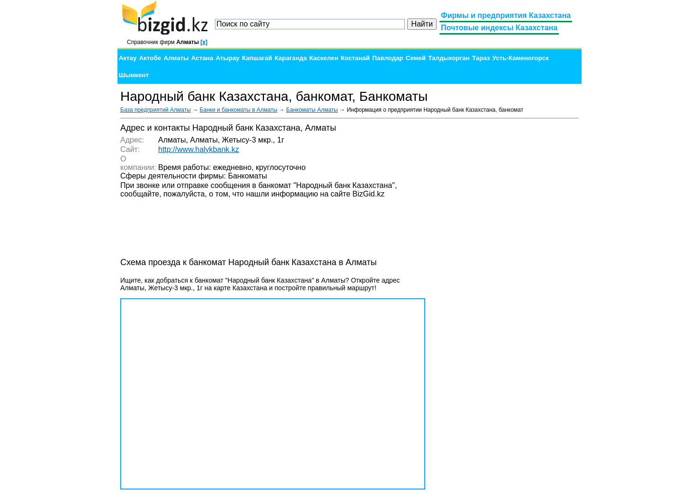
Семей (416, 58)
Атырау (227, 58)
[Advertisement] (508, 265)
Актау (128, 58)
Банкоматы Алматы (312, 110)
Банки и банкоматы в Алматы (239, 110)
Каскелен (323, 58)
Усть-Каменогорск (521, 58)
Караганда (291, 58)
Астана (202, 58)
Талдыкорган (448, 58)
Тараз (481, 58)
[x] (203, 42)
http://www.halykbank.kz (198, 149)
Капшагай (257, 58)
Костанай (355, 58)
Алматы (175, 58)
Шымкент (134, 75)
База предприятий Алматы (155, 110)
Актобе (150, 58)
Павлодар (387, 58)
